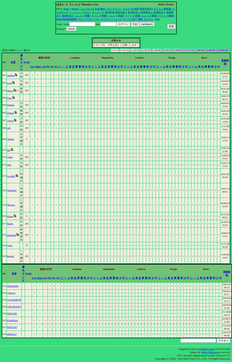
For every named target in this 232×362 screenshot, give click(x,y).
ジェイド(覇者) (150, 15)
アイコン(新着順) (162, 8)
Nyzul (26, 62)
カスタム (148, 19)
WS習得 (134, 8)
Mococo (11, 205)
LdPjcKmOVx (14, 306)
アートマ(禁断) (99, 15)
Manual (75, 8)
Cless (9, 245)
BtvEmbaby (13, 286)
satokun (11, 75)
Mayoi (10, 90)
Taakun (10, 139)
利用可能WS (146, 8)
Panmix (11, 105)
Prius (9, 98)
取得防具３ (159, 12)
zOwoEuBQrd (14, 299)
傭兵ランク (21, 62)
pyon (9, 83)
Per (48, 66)
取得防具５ (68, 15)
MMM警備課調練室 (67, 19)
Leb (44, 66)
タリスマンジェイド (111, 19)
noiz (9, 164)
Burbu (10, 223)
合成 (97, 8)
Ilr (52, 66)
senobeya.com (206, 348)
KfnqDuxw (12, 320)
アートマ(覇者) (167, 15)
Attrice (10, 120)
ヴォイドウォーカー (89, 19)
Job (92, 8)
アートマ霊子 (130, 19)
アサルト (87, 12)
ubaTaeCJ (12, 334)
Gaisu (10, 157)
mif (8, 150)
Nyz (56, 66)
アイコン (117, 8)
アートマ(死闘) (133, 15)
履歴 (140, 19)
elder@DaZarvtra (210, 352)
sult (8, 128)
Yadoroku (12, 190)
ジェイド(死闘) (116, 15)
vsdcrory (11, 293)
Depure (10, 113)
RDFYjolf (12, 327)
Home (66, 8)
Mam (38, 66)
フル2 (109, 8)
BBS (157, 19)
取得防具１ (134, 12)
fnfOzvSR (12, 313)
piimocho (11, 235)
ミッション (75, 12)
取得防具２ (147, 12)
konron (10, 256)
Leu (32, 66)
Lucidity (11, 176)
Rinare (10, 216)
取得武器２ (121, 12)
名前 (13, 62)
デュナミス (98, 12)
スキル (126, 8)
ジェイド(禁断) (83, 15)
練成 (102, 8)
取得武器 (110, 12)
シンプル (85, 8)
